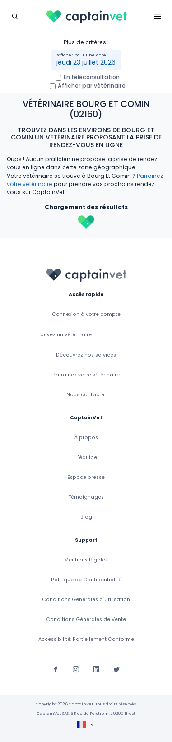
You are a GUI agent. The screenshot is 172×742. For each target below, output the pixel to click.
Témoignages (86, 497)
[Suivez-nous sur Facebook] (55, 669)
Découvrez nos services (86, 355)
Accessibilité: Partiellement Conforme (86, 639)
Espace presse (86, 477)
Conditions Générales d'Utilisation (86, 599)
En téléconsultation (92, 77)
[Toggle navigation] (14, 16)
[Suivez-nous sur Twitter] (116, 669)
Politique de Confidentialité (86, 579)
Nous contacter (86, 394)
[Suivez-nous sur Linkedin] (96, 669)
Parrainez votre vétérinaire (86, 374)
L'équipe (86, 457)
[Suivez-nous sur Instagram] (76, 669)
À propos (86, 437)
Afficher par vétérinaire (92, 85)
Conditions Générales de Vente (86, 619)
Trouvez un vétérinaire (64, 334)
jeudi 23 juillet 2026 (86, 62)
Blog (86, 517)
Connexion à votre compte (86, 314)
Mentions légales (86, 559)
